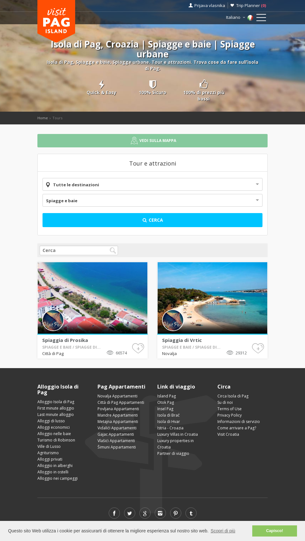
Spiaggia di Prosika (79, 327)
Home (42, 117)
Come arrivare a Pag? (236, 428)
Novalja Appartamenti (117, 396)
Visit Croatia (228, 434)
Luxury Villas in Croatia (177, 434)
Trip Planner (251, 5)
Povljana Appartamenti (118, 408)
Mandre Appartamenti (118, 415)
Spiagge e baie (61, 201)
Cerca (152, 220)
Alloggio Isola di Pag (55, 401)
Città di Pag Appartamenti (121, 402)
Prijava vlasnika (209, 5)
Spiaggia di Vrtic (197, 327)
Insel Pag (165, 408)
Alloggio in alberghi (55, 465)
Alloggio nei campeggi (57, 478)
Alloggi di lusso (51, 421)
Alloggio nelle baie (54, 433)
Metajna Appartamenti (118, 421)
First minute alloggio (55, 408)
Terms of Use (229, 408)
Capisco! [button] (274, 531)
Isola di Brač (168, 415)
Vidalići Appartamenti (117, 428)
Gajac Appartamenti (116, 434)
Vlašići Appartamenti (116, 440)
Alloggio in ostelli (52, 472)
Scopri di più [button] (223, 530)
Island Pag (166, 396)
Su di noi (225, 402)
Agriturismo (48, 453)
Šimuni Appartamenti (117, 447)
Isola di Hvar (168, 421)
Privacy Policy (229, 415)
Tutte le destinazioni (76, 185)
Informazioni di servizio (238, 421)
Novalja (191, 333)
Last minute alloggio (55, 414)
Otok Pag (165, 402)
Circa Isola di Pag (232, 396)
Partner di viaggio (173, 453)
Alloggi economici (53, 427)
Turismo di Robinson (56, 440)
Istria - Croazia (170, 428)
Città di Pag (73, 333)
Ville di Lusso (49, 446)
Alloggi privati (49, 459)
